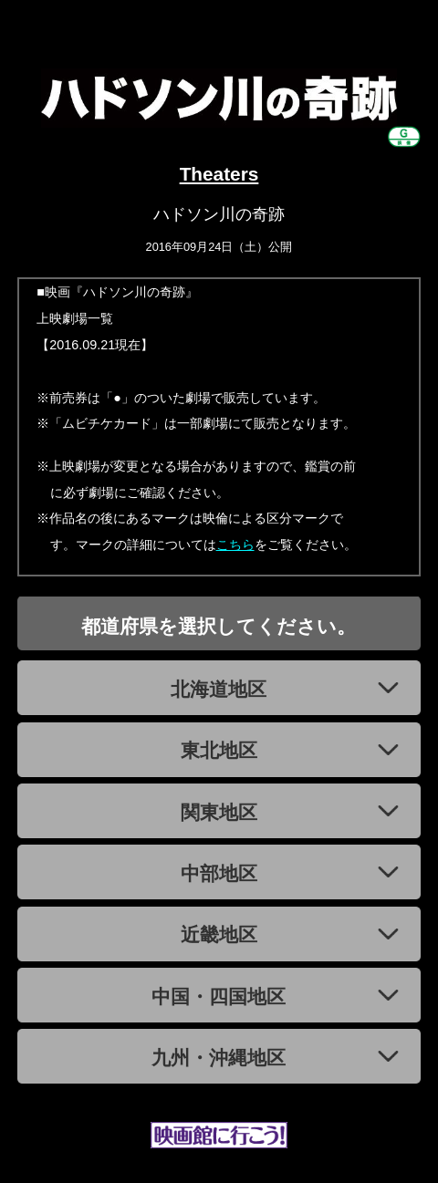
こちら (235, 544)
